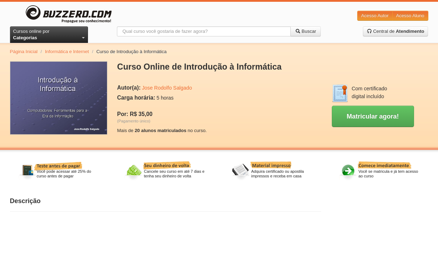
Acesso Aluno (410, 15)
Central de (395, 31)
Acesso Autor (375, 15)
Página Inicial (24, 51)
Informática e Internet (67, 51)
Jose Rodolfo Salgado (167, 88)
